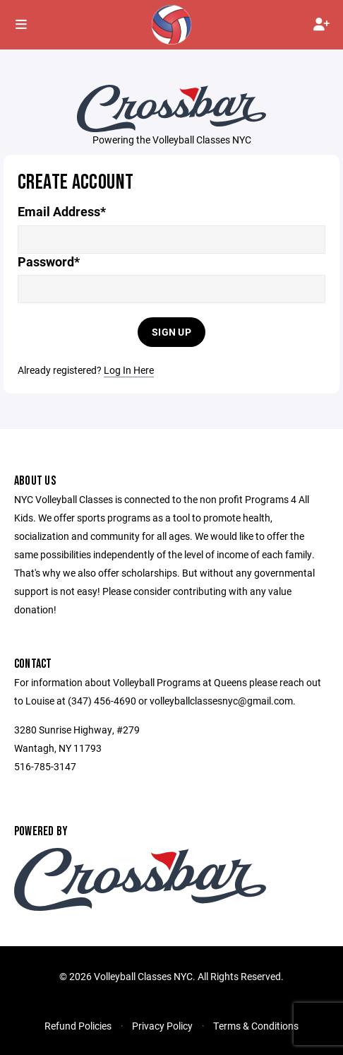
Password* (49, 262)
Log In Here (129, 370)
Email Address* (62, 212)
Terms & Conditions (256, 1025)
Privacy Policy (162, 1025)
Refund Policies (78, 1025)
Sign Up (171, 331)
